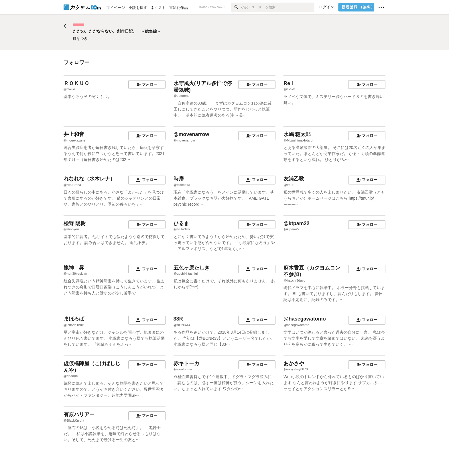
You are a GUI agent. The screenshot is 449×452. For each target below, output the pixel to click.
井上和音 (74, 134)
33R (178, 319)
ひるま (181, 223)
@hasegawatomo (304, 319)
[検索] (236, 7)
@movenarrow (191, 134)
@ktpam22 (296, 223)
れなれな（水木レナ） (89, 179)
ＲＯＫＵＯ (76, 83)
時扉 (179, 179)
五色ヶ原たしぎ (192, 268)
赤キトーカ (186, 363)
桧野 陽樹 (75, 223)
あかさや (293, 363)
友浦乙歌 (293, 179)
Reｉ (289, 83)
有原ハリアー (79, 414)
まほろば (74, 319)
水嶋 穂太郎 (297, 134)
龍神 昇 (74, 268)
